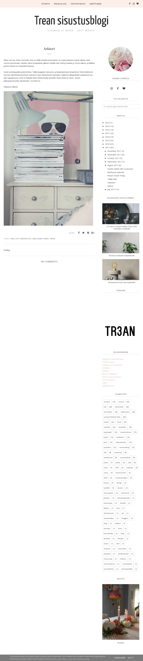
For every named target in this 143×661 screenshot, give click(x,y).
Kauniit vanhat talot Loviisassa (120, 169)
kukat (106, 437)
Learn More (119, 658)
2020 (107, 137)
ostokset (107, 549)
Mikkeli (106, 508)
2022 (107, 130)
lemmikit (107, 538)
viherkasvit (125, 493)
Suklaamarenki (108, 385)
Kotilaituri (106, 368)
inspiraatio (108, 432)
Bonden (107, 498)
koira (120, 528)
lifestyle (121, 538)
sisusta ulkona (109, 564)
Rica (118, 508)
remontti (107, 427)
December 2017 (114, 151)
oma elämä (37, 239)
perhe (46, 239)
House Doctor (121, 473)
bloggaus (125, 518)
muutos (120, 488)
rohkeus (123, 559)
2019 (107, 140)
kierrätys (107, 528)
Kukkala (105, 371)
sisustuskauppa (121, 478)
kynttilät (107, 488)
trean (52, 239)
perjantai (107, 554)
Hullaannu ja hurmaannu (112, 365)
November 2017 (114, 154)
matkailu (129, 467)
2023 (107, 126)
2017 (107, 147)
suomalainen (127, 564)
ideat (105, 478)
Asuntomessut (125, 432)
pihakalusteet (123, 554)
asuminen (122, 427)
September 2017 (114, 161)
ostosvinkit (122, 549)
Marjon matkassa (109, 374)
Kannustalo (108, 503)
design (119, 483)
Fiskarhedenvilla (123, 498)
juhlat (106, 462)
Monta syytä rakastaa (111, 377)
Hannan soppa (108, 362)
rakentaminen (121, 442)
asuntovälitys (109, 518)
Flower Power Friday (116, 175)
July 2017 (111, 189)
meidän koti (25, 239)
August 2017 (112, 165)
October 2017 (113, 158)
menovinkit (119, 407)
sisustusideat (125, 457)
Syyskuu (121, 643)
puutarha (107, 447)
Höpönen (111, 182)
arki (13, 239)
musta (106, 543)
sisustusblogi (124, 447)
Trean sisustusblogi (72, 21)
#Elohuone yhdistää (115, 172)
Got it (131, 658)
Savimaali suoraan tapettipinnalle (121, 282)
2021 (107, 133)
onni (117, 543)
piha (105, 442)
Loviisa (121, 402)
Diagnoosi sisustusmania (112, 359)
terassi (106, 483)
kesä (119, 422)
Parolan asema (108, 380)
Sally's (104, 382)
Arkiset (110, 186)
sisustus (107, 402)
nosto (106, 473)
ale (123, 513)
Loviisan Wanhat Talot (112, 417)
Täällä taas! (112, 179)
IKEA (117, 467)
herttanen (120, 437)
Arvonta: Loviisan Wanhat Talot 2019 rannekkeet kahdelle (122, 227)
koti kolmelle (108, 533)
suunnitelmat (109, 569)
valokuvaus (125, 412)
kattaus (118, 523)
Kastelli (122, 503)
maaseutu (118, 452)
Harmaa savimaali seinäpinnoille (122, 255)
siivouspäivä (108, 493)
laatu (123, 533)
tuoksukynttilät (126, 569)
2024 (107, 122)
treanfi (106, 422)
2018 (107, 144)
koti (17, 239)
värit (129, 462)
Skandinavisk (109, 513)
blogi (105, 523)
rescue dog (108, 559)
